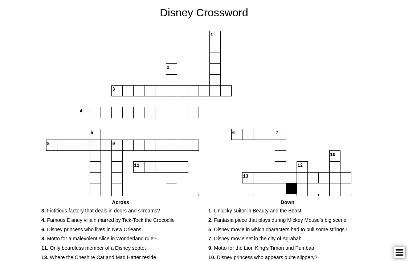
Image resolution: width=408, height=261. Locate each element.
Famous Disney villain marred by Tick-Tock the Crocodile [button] (108, 220)
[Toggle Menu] (399, 252)
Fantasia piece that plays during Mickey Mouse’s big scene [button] (277, 220)
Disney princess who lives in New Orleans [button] (91, 229)
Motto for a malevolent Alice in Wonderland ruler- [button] (99, 238)
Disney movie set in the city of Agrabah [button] (255, 238)
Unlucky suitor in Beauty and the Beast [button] (254, 211)
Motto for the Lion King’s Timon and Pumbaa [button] (261, 248)
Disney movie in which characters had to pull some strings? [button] (277, 229)
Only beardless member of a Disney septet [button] (93, 248)
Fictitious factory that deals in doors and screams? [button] (100, 211)
